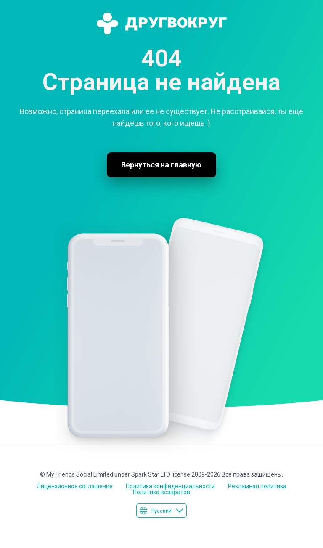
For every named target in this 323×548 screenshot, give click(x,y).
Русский (161, 510)
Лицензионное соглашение (75, 486)
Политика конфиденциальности (170, 486)
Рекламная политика (257, 486)
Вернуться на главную (161, 164)
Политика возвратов (161, 492)
